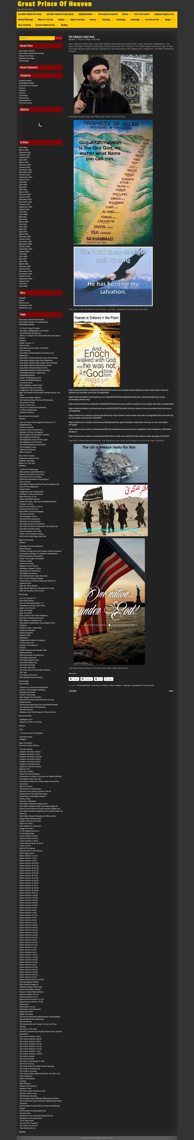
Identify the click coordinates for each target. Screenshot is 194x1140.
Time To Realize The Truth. (30, 531)
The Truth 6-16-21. (27, 1064)
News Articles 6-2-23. (28, 940)
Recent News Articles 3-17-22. (32, 999)
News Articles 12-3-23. (29, 893)
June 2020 (23, 256)
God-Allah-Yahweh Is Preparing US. (60, 14)
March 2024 (23, 162)
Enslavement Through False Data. (34, 794)
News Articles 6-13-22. (29, 932)
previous (73, 690)
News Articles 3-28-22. (29, 903)
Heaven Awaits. (26, 561)
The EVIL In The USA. (28, 1029)
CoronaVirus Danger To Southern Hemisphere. (39, 554)
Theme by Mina (108, 1138)
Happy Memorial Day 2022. (31, 819)
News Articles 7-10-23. (29, 955)
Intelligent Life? (26, 720)
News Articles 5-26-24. (29, 928)
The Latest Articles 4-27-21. (31, 1044)
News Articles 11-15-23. (29, 880)
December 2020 (25, 242)
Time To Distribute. (27, 1079)
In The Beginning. (27, 833)
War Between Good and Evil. (31, 677)
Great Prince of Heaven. (100, 685)
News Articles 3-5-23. (28, 908)
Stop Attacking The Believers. (32, 655)
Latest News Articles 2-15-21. (31, 843)
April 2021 (23, 232)
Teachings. (106, 19)
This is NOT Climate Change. (31, 578)
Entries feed (24, 303)
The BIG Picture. (26, 710)
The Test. (23, 672)
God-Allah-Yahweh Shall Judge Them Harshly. (38, 363)
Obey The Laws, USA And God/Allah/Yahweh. (38, 502)
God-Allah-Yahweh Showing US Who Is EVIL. (38, 816)
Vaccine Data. (25, 1113)
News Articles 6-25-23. (29, 942)
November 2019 (25, 274)
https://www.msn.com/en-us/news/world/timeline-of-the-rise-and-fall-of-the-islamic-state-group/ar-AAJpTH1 (119, 436)
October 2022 (24, 204)
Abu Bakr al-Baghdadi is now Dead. (34, 331)
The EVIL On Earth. (27, 665)
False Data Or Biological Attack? (33, 796)
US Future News (148, 685)
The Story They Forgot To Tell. (32, 1061)
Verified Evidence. (27, 412)
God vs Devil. (25, 482)
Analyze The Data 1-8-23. (30, 754)
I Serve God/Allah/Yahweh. (30, 380)
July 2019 (23, 284)
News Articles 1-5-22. (28, 858)
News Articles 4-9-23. (28, 920)
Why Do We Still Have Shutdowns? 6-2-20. (37, 588)
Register (22, 298)
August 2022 (24, 209)
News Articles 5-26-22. (29, 925)
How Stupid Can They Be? (30, 697)
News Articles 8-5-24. (28, 965)
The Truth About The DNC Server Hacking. (37, 1066)
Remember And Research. (30, 1009)
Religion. (61, 19)
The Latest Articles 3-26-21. (31, 1039)
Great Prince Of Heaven (55, 4)
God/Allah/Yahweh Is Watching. (32, 373)
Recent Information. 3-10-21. (31, 507)
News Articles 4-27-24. (29, 915)
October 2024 (24, 155)
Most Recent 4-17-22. (28, 497)
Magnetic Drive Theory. (29, 566)
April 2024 (23, 160)
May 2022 (23, 217)
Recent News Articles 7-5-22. (31, 1002)
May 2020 (23, 259)
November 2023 (25, 172)
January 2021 (24, 239)
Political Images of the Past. (31, 987)
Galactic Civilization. (28, 801)
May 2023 (23, 187)
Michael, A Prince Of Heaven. (31, 432)
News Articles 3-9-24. (28, 910)
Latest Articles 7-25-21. (29, 841)
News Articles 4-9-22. (28, 918)
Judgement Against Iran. (164, 14)
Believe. (23, 341)
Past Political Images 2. (29, 984)
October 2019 (24, 276)
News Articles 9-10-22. (29, 967)
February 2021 (25, 237)
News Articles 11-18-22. (29, 883)
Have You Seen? (26, 824)
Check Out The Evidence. (30, 774)
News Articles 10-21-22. (29, 871)
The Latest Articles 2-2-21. (30, 1036)
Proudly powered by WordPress (91, 1138)
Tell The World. (26, 1022)
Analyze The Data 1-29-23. (30, 752)
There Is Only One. (27, 405)
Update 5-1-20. (26, 1088)
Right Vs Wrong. (26, 1014)
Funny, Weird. (25, 799)
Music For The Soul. (45, 19)
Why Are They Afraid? (29, 586)
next (171, 690)
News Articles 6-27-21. (29, 945)
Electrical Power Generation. (31, 556)
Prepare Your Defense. (29, 645)
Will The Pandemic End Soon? (32, 591)
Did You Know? (26, 786)
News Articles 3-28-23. (29, 905)
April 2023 (23, 190)
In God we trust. (26, 383)
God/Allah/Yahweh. (85, 14)
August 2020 (24, 251)
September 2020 (25, 249)
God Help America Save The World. (34, 348)
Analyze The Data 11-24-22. (31, 757)
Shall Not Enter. (26, 653)
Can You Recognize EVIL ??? (32, 603)
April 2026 (23, 147)
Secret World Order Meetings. (32, 1019)
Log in (21, 300)
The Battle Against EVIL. (30, 660)
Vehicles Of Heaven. (28, 450)
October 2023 (24, 175)
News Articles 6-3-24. (28, 947)
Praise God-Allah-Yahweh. (30, 989)
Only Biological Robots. (29, 982)
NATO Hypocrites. (27, 853)
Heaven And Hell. (27, 427)
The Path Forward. (27, 1056)
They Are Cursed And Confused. (33, 407)
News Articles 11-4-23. (29, 885)
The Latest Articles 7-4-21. (30, 1051)
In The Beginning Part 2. (29, 831)
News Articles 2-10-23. (29, 895)
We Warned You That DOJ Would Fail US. (36, 1116)
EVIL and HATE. (26, 613)
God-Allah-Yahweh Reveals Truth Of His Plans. (39, 358)
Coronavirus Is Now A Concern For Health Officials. (41, 776)
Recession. (24, 1004)
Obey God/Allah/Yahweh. (30, 499)
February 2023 (25, 195)
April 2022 (23, 219)
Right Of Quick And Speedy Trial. (33, 650)
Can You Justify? (27, 772)
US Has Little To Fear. (28, 1093)
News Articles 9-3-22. (28, 977)
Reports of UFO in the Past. (31, 722)
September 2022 (25, 207)
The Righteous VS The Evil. (31, 442)
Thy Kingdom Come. (28, 447)
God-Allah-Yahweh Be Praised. (30, 14)
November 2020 (25, 244)
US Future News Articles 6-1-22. (33, 1091)
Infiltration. (24, 638)
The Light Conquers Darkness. (32, 524)
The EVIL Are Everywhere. (30, 521)
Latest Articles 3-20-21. (29, 836)
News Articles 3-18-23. (29, 900)
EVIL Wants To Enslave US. (31, 620)
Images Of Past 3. (27, 828)
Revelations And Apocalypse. (32, 511)
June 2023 (23, 185)
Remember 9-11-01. (28, 1007)
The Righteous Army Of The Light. (34, 440)
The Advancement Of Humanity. (33, 707)
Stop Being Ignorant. (28, 658)
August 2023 (24, 180)
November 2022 (25, 202)
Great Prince (96, 39)
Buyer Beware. (26, 549)
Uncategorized (136, 685)
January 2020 (24, 269)
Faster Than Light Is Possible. (32, 559)
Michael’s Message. (26, 19)
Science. (92, 19)
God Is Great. (25, 351)
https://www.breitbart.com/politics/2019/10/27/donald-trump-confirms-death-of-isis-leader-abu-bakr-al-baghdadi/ (121, 404)
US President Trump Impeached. (33, 1111)
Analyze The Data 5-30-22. (30, 759)
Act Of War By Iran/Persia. (30, 333)
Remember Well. (26, 1012)
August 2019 (24, 281)
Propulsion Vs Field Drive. (30, 571)
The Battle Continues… (29, 573)
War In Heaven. (26, 452)
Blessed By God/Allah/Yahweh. (32, 472)
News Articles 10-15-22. (29, 868)
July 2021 (23, 224)
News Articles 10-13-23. (29, 866)
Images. (168, 19)
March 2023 (23, 192)
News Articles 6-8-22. (28, 952)
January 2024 (24, 167)
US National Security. (28, 1096)
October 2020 (24, 247)
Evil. (21, 729)
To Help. (23, 1081)
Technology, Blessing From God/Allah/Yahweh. (39, 705)
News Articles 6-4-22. (28, 950)
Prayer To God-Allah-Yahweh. (32, 992)
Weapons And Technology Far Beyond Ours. (38, 712)
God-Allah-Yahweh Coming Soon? (34, 804)
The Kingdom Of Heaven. (30, 437)
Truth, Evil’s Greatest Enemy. (31, 534)
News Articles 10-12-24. (29, 863)
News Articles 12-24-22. (29, 890)
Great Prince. (25, 489)
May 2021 (23, 229)
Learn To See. (25, 846)
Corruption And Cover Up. (30, 779)
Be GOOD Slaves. (27, 601)
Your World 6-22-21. (28, 1128)
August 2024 (24, 157)
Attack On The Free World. (30, 767)
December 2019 (25, 271)
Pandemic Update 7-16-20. (30, 568)
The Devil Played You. (28, 663)
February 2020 (25, 266)
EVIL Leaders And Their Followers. (34, 615)
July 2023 (23, 182)
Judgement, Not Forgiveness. (32, 390)
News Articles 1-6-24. (28, 861)
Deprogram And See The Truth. (32, 606)
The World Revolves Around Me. (33, 445)
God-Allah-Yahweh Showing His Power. (36, 365)
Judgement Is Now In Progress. (33, 640)
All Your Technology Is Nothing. (33, 690)
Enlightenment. (26, 425)
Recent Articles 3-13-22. (29, 994)
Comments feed (25, 305)
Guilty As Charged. (27, 630)
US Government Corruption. (31, 733)
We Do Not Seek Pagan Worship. (33, 536)
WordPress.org (25, 308)
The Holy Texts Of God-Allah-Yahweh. (35, 670)
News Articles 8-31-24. (29, 962)
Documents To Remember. (30, 789)
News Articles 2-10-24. (29, 898)
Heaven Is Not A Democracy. (31, 430)
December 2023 (25, 170)
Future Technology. (28, 695)
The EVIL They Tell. (27, 667)
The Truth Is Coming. (28, 1071)
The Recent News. (27, 1059)
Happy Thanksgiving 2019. (30, 378)
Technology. (121, 19)
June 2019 (23, 286)
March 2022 (23, 222)
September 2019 (25, 279)
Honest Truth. (25, 635)
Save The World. (24, 25)
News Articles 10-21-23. (29, 873)
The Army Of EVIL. (27, 514)
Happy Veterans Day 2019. (30, 821)
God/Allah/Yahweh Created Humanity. (35, 370)
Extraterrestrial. (152, 19)
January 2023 (24, 197)
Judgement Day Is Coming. (31, 388)
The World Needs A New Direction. (34, 576)
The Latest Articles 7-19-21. (31, 1049)
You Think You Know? (29, 1126)
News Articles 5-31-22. (29, 930)
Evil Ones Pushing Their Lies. (32, 618)
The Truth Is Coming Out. (30, 1069)
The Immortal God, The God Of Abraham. (36, 400)
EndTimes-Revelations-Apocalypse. (34, 479)
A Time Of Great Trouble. (30, 328)
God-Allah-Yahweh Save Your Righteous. (36, 360)
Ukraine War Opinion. (28, 1086)
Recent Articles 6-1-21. (29, 997)
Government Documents (108, 14)
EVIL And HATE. (26, 611)
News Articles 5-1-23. (28, 923)
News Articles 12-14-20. (29, 888)
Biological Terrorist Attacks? (31, 546)
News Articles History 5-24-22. (32, 980)
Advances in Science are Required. (34, 687)
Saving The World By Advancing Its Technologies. (40, 1017)
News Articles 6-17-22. (29, 937)
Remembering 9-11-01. (29, 509)
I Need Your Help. (27, 563)
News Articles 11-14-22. (29, 878)
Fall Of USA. (25, 346)
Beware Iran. (25, 769)
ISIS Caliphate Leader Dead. (31, 385)
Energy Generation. (28, 692)
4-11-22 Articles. (26, 749)
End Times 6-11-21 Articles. (31, 477)
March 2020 (23, 264)
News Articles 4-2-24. (28, 913)
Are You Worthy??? (28, 598)
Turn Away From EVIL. (29, 675)
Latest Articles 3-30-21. (29, 838)
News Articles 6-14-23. (29, 935)
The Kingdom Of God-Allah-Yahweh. (34, 435)
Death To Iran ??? (27, 343)
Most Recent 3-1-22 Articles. (31, 851)
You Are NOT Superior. (29, 1123)
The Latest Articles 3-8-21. (30, 1041)
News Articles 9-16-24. (29, 970)
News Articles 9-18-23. (29, 972)
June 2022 (23, 214)
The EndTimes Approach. (30, 519)
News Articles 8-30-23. (29, 960)
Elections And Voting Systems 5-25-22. (35, 791)
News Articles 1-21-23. (29, 856)
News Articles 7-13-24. (29, 957)
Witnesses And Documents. (31, 1118)
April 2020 (23, 261)
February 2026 (25, 152)
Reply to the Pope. (77, 19)
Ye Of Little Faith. (27, 1121)
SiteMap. (64, 25)
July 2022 (23, 212)
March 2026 (23, 150)
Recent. (23, 648)
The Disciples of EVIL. (29, 516)
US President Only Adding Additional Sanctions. (39, 1098)
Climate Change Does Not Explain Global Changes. (41, 551)
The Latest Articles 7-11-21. (31, 1046)
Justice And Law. (27, 643)
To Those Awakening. (28, 410)
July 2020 (23, 254)
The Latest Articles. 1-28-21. (31, 1054)
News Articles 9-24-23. (29, 975)
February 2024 (25, 165)
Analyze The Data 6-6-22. (30, 764)
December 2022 (25, 199)
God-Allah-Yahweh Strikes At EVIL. (34, 368)
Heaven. (125, 14)
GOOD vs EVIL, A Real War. (31, 628)
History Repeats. (26, 633)
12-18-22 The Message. (29, 469)
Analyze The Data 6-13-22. (30, 762)
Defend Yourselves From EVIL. (32, 474)
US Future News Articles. (45, 25)
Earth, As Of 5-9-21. (28, 608)
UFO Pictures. (25, 1084)
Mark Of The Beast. (27, 848)
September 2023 (25, 177)
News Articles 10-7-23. (29, 876)
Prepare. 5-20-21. (27, 504)
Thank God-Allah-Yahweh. (30, 398)
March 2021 (23, 234)
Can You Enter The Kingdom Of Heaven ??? (38, 422)
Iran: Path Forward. (142, 14)
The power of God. (27, 403)
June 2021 (23, 227)
